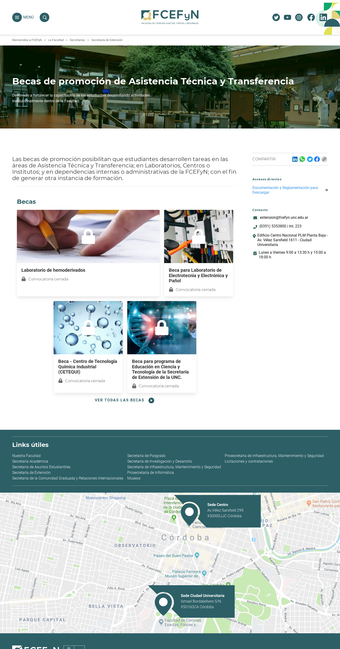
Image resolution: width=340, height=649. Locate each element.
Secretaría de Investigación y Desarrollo (159, 461)
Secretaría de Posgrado (146, 455)
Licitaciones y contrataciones (249, 461)
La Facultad (56, 40)
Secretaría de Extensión (107, 40)
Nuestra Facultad (26, 455)
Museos (133, 478)
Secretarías (77, 40)
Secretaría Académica (30, 461)
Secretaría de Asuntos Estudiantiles (41, 467)
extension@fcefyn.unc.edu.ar (284, 217)
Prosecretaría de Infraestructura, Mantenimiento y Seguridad (274, 455)
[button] (17, 17)
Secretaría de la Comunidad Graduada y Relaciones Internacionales (67, 478)
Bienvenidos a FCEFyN (27, 40)
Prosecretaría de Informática (150, 472)
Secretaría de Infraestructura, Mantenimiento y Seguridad (174, 467)
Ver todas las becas (125, 400)
